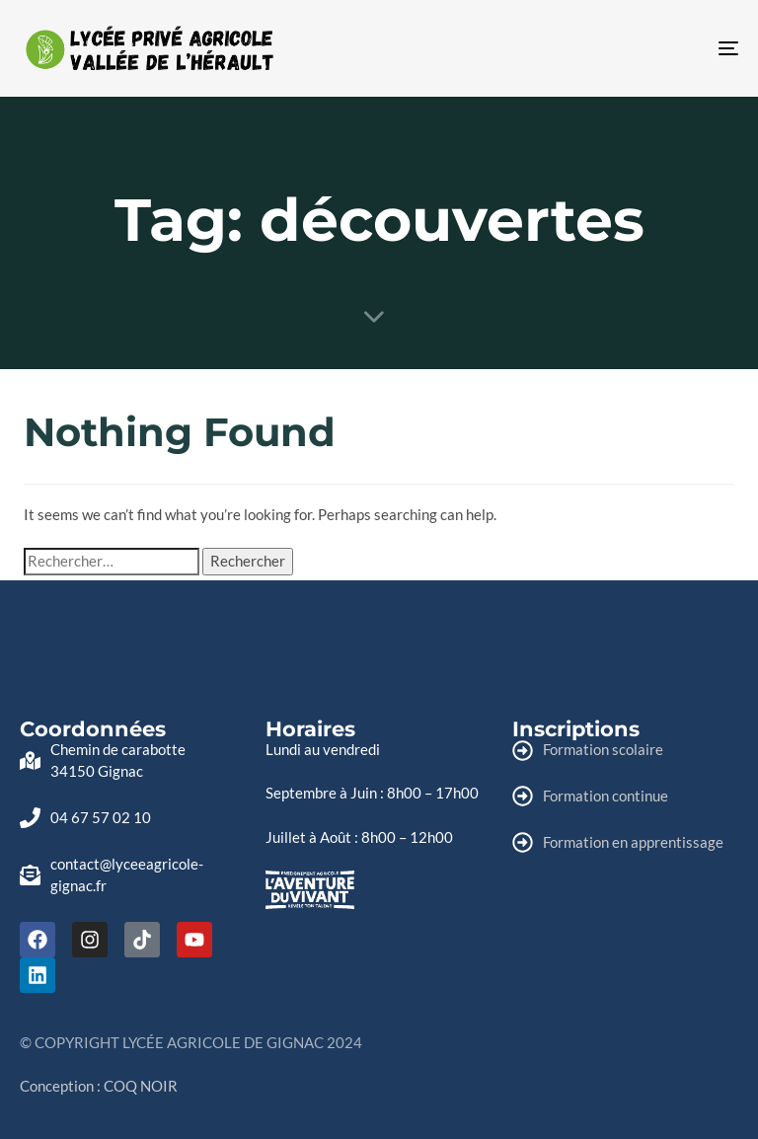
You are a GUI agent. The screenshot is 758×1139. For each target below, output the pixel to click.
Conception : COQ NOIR (99, 1086)
